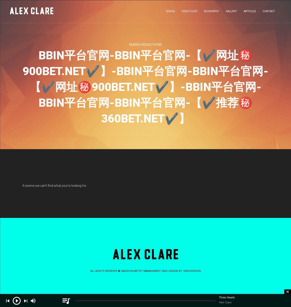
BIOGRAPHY (211, 12)
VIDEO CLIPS (189, 12)
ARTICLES (250, 12)
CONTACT (269, 12)
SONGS (170, 12)
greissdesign (192, 271)
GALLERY (231, 12)
